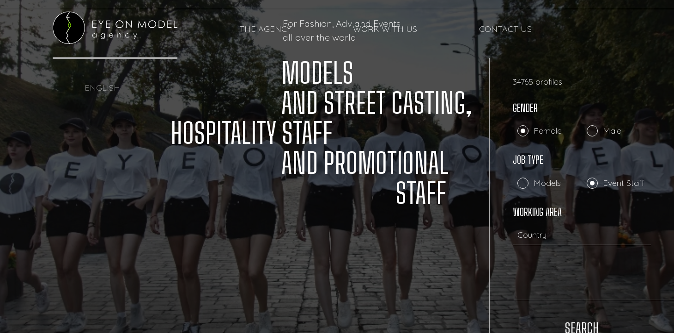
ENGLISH (102, 87)
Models (547, 183)
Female (548, 130)
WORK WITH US (385, 29)
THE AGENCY (265, 29)
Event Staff (623, 183)
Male (612, 130)
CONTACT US (505, 29)
